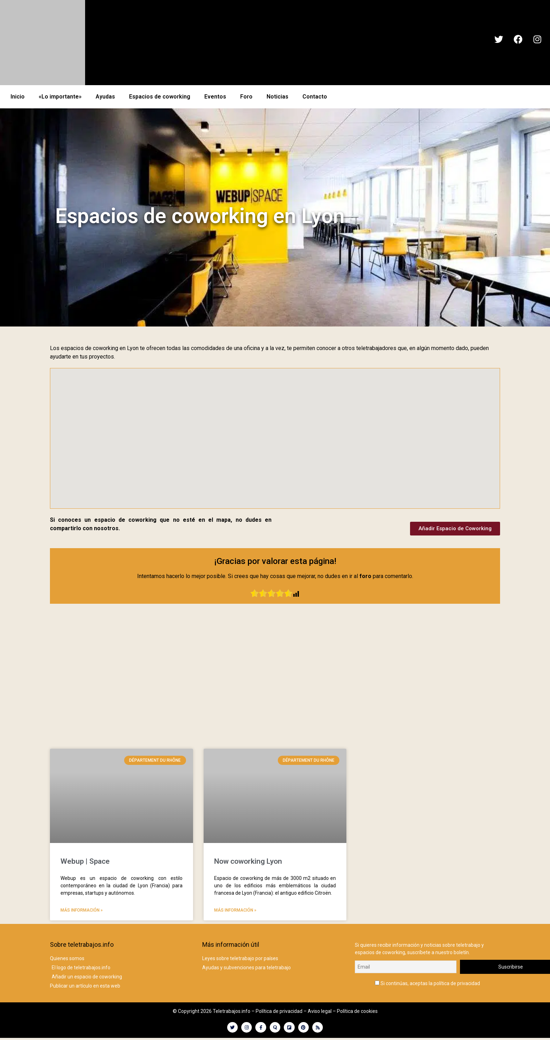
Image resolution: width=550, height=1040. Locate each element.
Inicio (18, 96)
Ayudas (105, 96)
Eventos (215, 96)
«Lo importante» (60, 96)
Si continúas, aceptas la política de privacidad (427, 981)
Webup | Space (85, 861)
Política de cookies (357, 1011)
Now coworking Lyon (248, 861)
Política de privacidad (279, 1011)
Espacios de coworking (159, 96)
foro (365, 576)
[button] (259, 402)
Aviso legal (320, 1011)
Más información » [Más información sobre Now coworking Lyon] (235, 910)
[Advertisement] (275, 684)
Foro (246, 96)
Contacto (314, 96)
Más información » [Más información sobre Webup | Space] (81, 910)
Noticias (277, 96)
